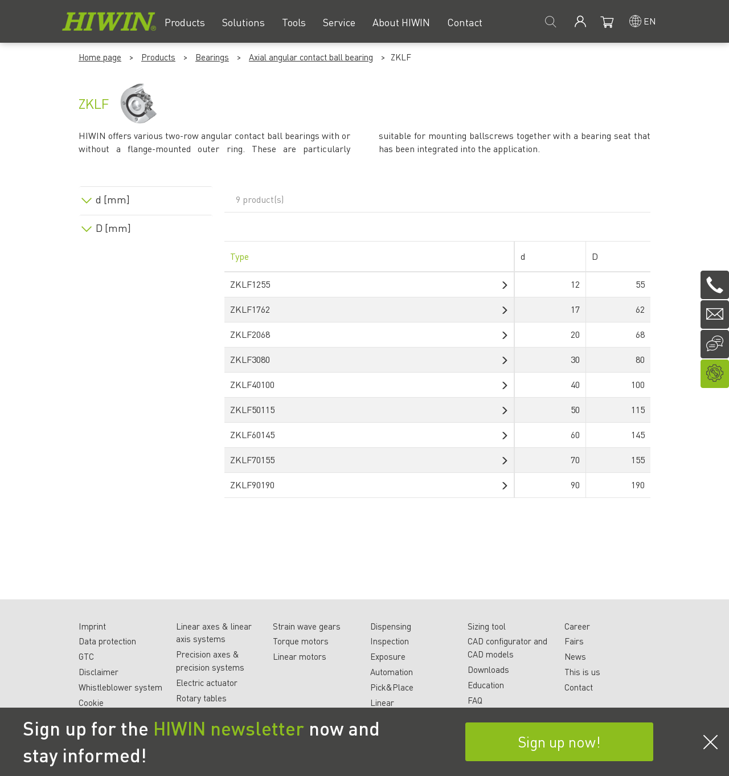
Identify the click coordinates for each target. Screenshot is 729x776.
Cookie (91, 702)
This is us (582, 671)
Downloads (488, 669)
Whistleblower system (120, 687)
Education (486, 685)
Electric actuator (206, 682)
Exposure (388, 656)
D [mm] (113, 228)
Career (577, 626)
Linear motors (299, 656)
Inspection (389, 641)
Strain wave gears (307, 626)
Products (158, 57)
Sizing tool (487, 626)
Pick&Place (391, 687)
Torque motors (301, 641)
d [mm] (113, 199)
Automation (391, 671)
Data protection (107, 641)
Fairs (574, 641)
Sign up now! (559, 741)
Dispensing (390, 626)
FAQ (475, 700)
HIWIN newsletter (228, 728)
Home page (100, 57)
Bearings (212, 57)
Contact (578, 687)
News (575, 656)
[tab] (146, 197)
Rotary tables (201, 698)
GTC (86, 656)
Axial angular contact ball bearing (311, 57)
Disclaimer (98, 671)
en (650, 21)
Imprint (92, 626)
